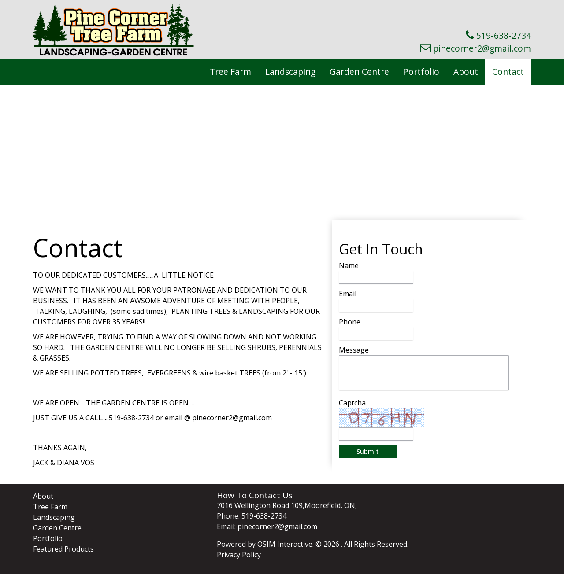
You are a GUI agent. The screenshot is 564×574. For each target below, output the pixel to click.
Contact (508, 71)
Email (347, 293)
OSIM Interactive (284, 544)
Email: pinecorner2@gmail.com (267, 526)
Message (354, 350)
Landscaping (290, 71)
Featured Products (63, 549)
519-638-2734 (503, 35)
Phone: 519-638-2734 (251, 516)
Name (349, 265)
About (465, 71)
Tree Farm (230, 71)
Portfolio (421, 71)
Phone (349, 322)
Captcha (352, 403)
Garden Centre (359, 71)
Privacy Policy (239, 554)
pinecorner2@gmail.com (482, 48)
